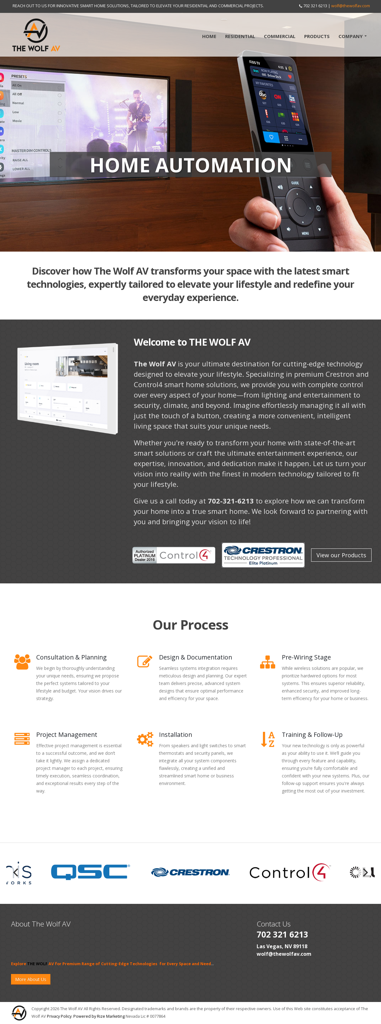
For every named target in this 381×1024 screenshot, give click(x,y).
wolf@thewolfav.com (350, 5)
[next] (365, 872)
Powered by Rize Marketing (99, 1016)
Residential (240, 36)
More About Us (30, 979)
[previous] (16, 872)
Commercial (279, 36)
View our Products (341, 555)
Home (209, 36)
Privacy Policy (59, 1016)
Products (317, 36)
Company (350, 36)
